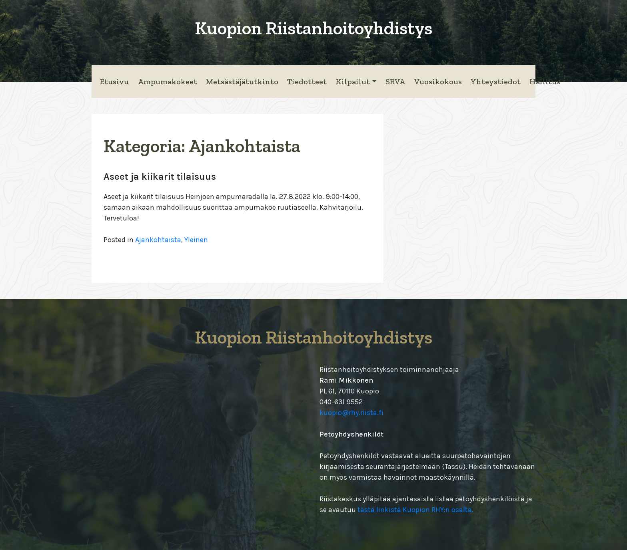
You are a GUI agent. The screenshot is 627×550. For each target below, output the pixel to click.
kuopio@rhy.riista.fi (351, 412)
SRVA (395, 81)
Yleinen (196, 239)
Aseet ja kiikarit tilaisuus (160, 176)
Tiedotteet (307, 81)
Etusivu (114, 81)
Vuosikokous (438, 81)
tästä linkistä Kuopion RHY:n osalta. (415, 509)
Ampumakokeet (167, 81)
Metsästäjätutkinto (242, 81)
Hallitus (544, 81)
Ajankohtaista (158, 239)
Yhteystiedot (496, 81)
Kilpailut (353, 81)
